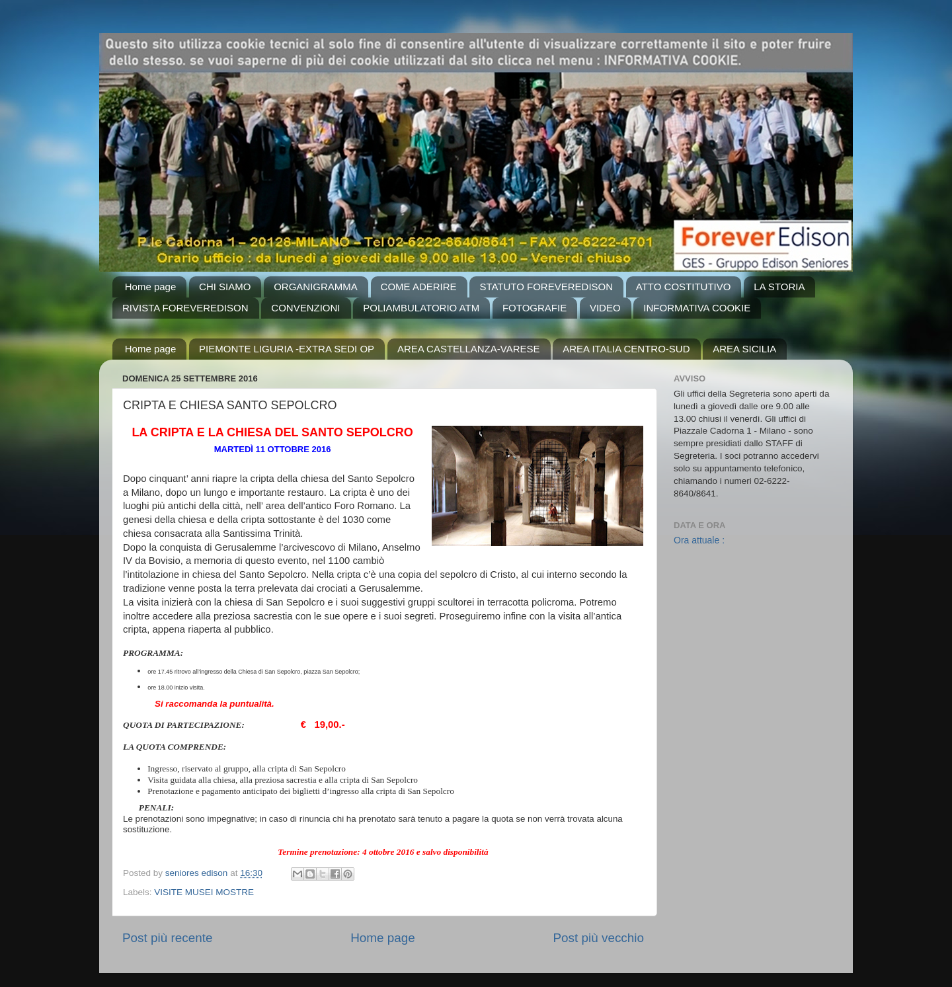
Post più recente (167, 938)
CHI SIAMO (225, 286)
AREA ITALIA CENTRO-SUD (626, 348)
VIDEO (605, 307)
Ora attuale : (699, 540)
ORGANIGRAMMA (316, 286)
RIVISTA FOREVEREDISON (185, 307)
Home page (151, 286)
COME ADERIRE (419, 286)
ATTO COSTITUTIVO (683, 286)
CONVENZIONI (305, 307)
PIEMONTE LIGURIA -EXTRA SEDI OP (286, 348)
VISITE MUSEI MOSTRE (204, 892)
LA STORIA (779, 286)
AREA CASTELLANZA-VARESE (468, 348)
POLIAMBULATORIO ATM (421, 307)
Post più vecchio (598, 938)
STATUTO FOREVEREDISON (546, 286)
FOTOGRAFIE (534, 307)
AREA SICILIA (744, 348)
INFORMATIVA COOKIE (696, 307)
